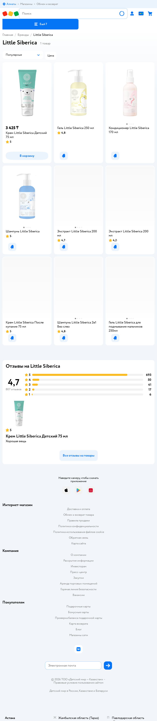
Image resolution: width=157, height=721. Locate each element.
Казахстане (86, 691)
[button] (40, 24)
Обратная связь (78, 537)
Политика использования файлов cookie (78, 532)
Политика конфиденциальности (78, 526)
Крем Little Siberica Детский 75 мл (37, 436)
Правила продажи (78, 520)
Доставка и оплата (78, 509)
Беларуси (102, 691)
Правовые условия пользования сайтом (78, 682)
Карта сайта (78, 543)
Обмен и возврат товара (78, 514)
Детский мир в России (63, 691)
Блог (79, 629)
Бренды (23, 35)
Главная (7, 35)
